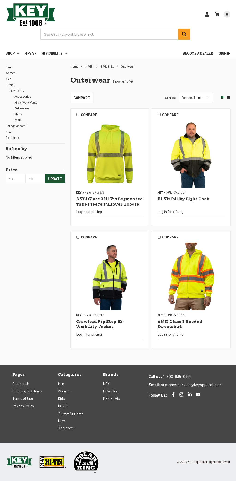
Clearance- (13, 137)
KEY (106, 383)
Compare (82, 97)
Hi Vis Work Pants (25, 102)
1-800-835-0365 (177, 376)
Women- (11, 73)
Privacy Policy (23, 405)
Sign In (224, 53)
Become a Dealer (198, 53)
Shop (12, 53)
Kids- (9, 79)
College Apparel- (16, 126)
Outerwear (21, 108)
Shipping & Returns (27, 391)
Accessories (22, 96)
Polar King (111, 391)
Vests (18, 120)
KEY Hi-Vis (111, 398)
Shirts (18, 114)
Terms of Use (22, 398)
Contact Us (21, 383)
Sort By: (170, 97)
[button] (35, 170)
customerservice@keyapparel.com (191, 384)
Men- (9, 67)
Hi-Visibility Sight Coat (183, 199)
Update (55, 178)
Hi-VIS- (30, 53)
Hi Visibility (54, 53)
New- (9, 131)
